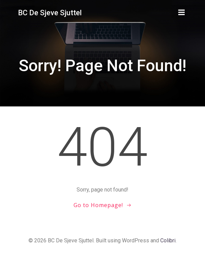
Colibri (168, 240)
